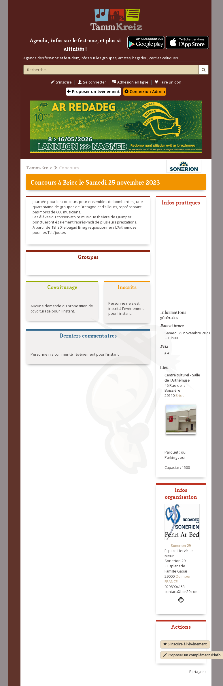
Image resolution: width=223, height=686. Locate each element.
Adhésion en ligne (130, 82)
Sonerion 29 (181, 545)
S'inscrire (61, 82)
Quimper (183, 576)
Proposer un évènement (93, 91)
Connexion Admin (144, 91)
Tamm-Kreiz (39, 167)
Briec (70, 181)
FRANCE (171, 581)
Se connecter (92, 82)
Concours (69, 167)
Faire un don (167, 82)
